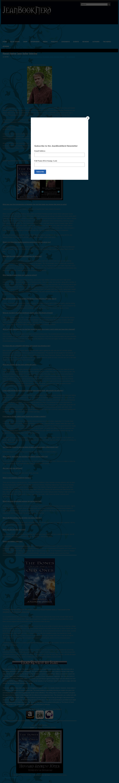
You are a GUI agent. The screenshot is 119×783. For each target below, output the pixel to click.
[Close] (87, 118)
